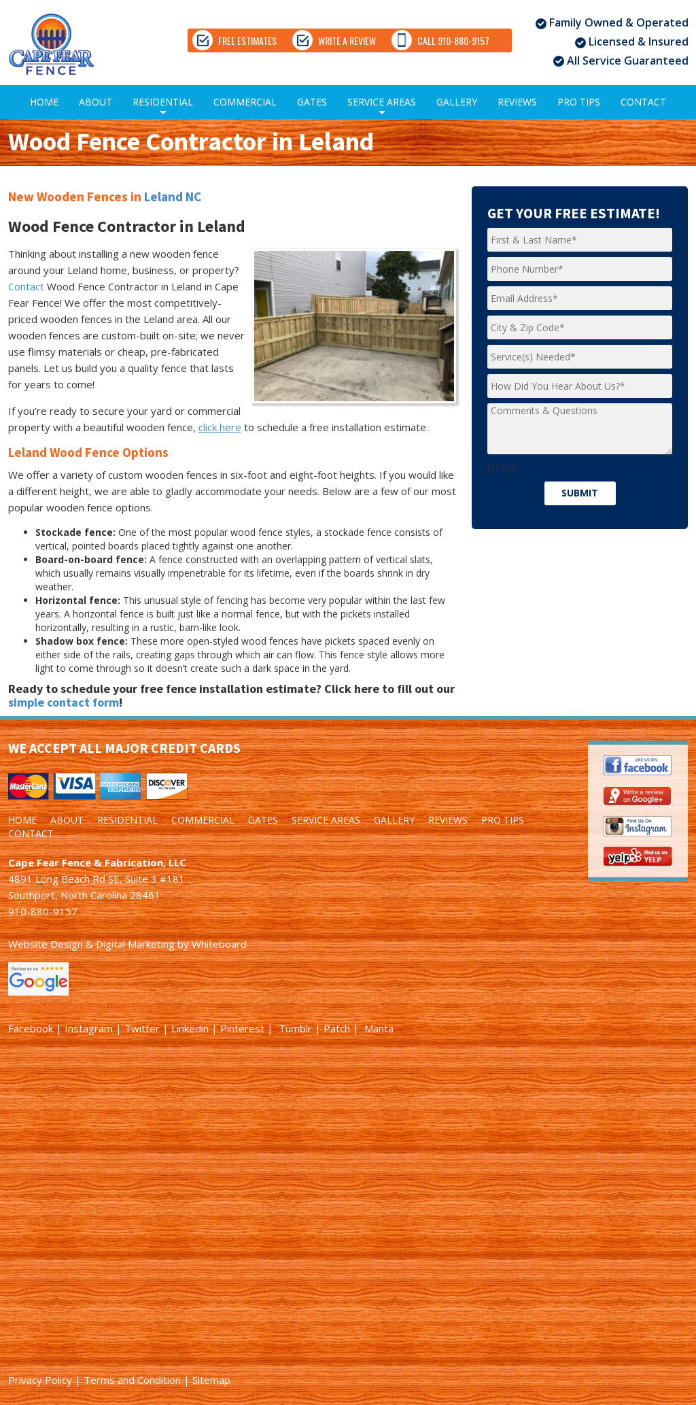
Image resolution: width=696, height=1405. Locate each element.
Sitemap (211, 1380)
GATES (312, 101)
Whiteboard (219, 944)
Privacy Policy (40, 1380)
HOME (44, 101)
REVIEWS (517, 101)
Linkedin (190, 1028)
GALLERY (456, 101)
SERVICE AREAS (381, 107)
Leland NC (172, 196)
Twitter (142, 1028)
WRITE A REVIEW (371, 40)
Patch (337, 1028)
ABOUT (95, 101)
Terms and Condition (132, 1380)
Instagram (89, 1028)
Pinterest (242, 1028)
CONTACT (643, 101)
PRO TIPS (578, 101)
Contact (26, 286)
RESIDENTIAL (163, 107)
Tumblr (295, 1028)
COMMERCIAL (245, 101)
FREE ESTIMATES (234, 40)
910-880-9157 (42, 911)
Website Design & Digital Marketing (91, 944)
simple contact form (63, 702)
